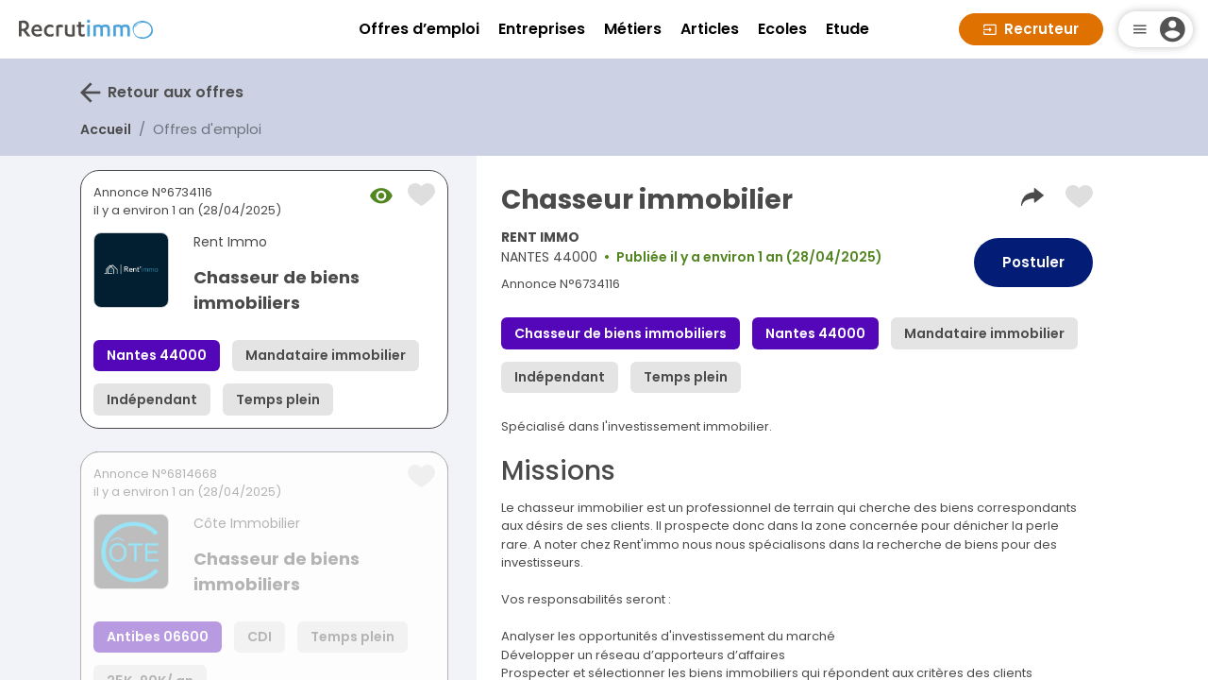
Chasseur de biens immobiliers (276, 289)
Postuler (1033, 262)
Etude (847, 29)
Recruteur (1031, 29)
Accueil (105, 129)
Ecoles (782, 29)
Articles (709, 29)
